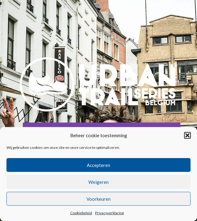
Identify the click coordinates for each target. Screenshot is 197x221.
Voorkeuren (98, 199)
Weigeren (98, 182)
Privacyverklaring (109, 213)
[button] (187, 135)
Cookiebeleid (81, 213)
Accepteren (98, 165)
